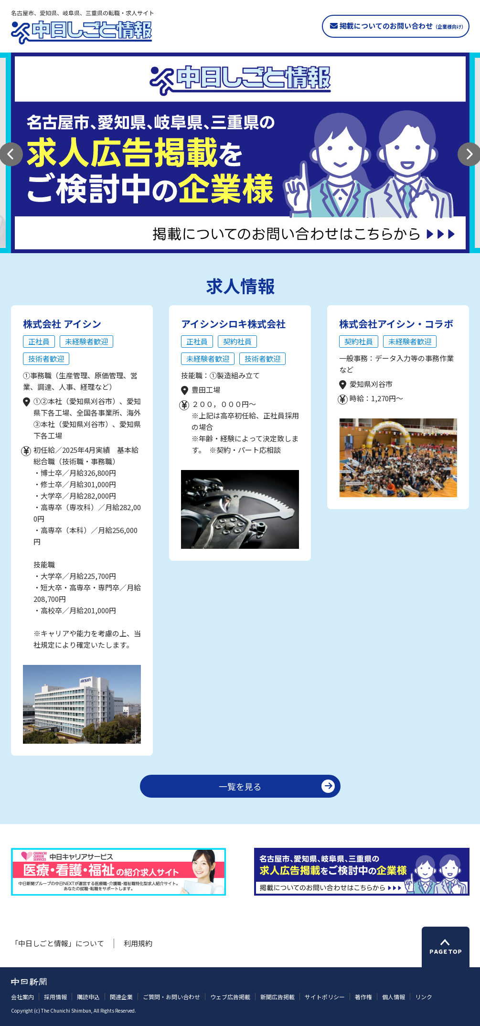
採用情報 (55, 997)
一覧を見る (240, 786)
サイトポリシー (325, 997)
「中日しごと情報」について (57, 943)
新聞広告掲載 (277, 997)
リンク (423, 997)
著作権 (363, 997)
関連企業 (121, 997)
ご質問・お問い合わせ (171, 997)
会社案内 (22, 997)
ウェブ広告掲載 (230, 997)
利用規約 (138, 943)
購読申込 (88, 997)
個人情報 (393, 997)
